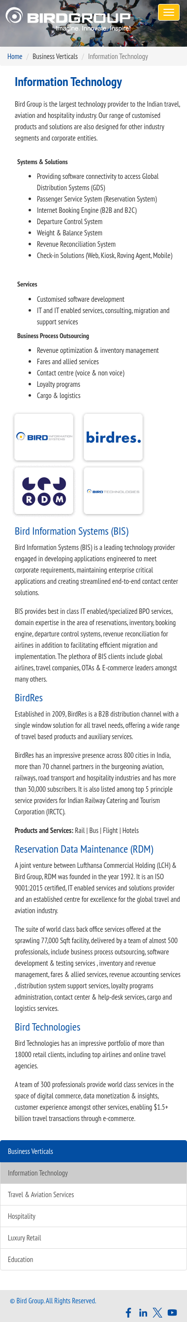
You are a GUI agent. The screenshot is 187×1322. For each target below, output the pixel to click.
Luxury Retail (24, 1237)
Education (20, 1259)
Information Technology (38, 1173)
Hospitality (21, 1216)
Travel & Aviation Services (41, 1194)
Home (14, 56)
